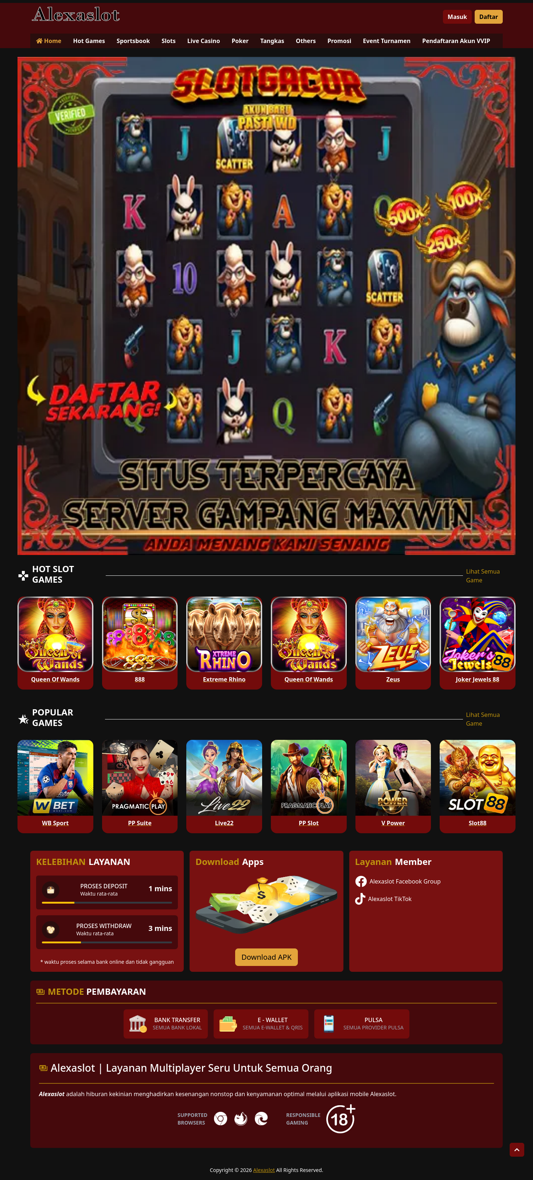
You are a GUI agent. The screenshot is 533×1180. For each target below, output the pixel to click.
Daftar (488, 17)
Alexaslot (264, 1170)
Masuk (457, 17)
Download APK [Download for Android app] (266, 957)
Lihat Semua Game (483, 575)
